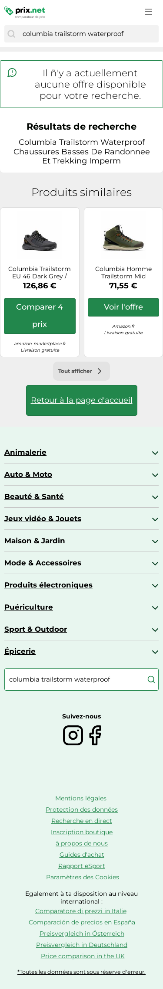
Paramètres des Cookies (82, 877)
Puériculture (28, 607)
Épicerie (20, 651)
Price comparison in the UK (83, 956)
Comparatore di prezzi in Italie (80, 911)
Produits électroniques (48, 585)
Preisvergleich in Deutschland (81, 945)
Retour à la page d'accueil (82, 400)
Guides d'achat (82, 854)
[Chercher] (11, 33)
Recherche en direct (81, 821)
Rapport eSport (81, 866)
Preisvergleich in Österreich (82, 933)
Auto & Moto (28, 474)
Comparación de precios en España (82, 922)
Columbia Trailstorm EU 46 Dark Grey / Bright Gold (39, 272)
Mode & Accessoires (42, 562)
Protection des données (82, 809)
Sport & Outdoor (35, 629)
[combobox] (88, 33)
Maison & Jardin (34, 540)
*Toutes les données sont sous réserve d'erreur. (81, 972)
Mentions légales (80, 798)
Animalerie (25, 452)
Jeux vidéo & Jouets (42, 518)
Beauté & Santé (34, 496)
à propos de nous (82, 843)
